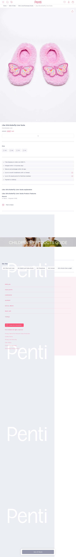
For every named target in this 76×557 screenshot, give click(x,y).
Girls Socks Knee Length (65, 268)
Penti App (8, 311)
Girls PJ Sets (12, 5)
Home (4, 5)
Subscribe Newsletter (15, 325)
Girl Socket (51, 268)
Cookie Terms (9, 336)
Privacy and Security (11, 339)
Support (7, 300)
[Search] (7, 2)
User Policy (8, 342)
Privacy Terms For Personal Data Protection (17, 333)
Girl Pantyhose (41, 268)
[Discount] (11, 2)
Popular (7, 284)
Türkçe (7, 317)
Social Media (9, 305)
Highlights (8, 289)
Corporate (8, 295)
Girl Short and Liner (9, 268)
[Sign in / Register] (68, 2)
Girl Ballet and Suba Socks (25, 268)
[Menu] (3, 2)
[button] (36, 120)
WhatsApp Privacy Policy (12, 348)
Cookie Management (11, 345)
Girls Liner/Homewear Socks (25, 5)
